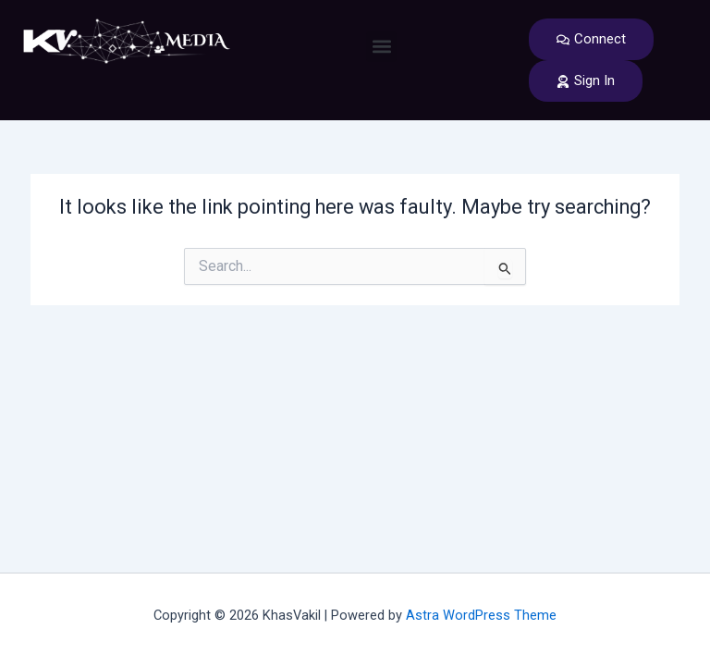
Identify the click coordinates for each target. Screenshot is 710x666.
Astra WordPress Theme (481, 615)
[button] (381, 46)
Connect (591, 39)
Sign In (586, 80)
